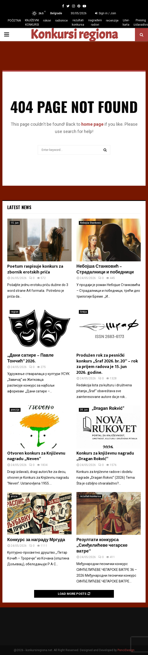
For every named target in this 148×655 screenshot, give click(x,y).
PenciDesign (126, 650)
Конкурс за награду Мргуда (36, 540)
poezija (15, 409)
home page (92, 124)
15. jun (15, 222)
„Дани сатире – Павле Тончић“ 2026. (30, 358)
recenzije (112, 20)
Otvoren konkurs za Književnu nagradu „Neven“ (36, 456)
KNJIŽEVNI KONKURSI (32, 22)
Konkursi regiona (74, 35)
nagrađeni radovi (95, 22)
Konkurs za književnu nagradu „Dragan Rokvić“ (105, 456)
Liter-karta (126, 22)
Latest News (19, 207)
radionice (61, 20)
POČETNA (14, 20)
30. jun (84, 409)
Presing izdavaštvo (140, 22)
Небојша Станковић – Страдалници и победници (105, 269)
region (14, 311)
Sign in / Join (105, 13)
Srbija (83, 311)
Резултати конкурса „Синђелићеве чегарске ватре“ (101, 545)
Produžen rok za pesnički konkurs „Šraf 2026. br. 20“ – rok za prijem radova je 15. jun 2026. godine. (107, 364)
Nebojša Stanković (90, 222)
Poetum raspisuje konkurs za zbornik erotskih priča (35, 269)
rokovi (47, 20)
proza (14, 496)
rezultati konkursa (78, 22)
